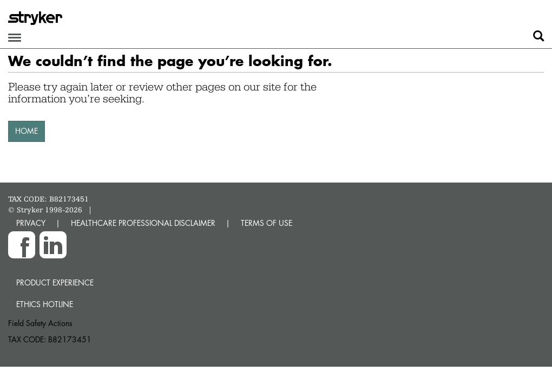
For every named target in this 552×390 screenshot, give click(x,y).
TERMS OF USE (266, 223)
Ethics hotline (44, 304)
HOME (26, 131)
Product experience (55, 282)
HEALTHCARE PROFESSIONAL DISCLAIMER (143, 223)
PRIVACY (30, 223)
